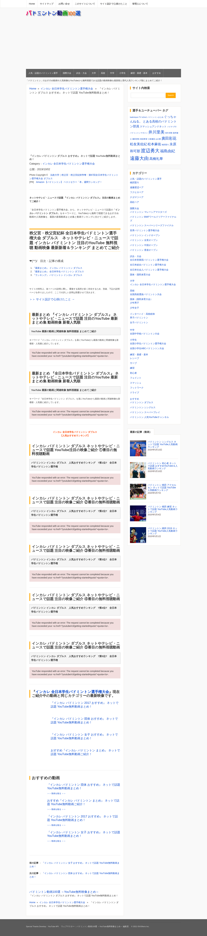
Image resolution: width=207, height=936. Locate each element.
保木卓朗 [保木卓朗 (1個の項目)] (168, 133)
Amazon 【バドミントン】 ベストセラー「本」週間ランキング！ (69, 182)
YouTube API (53, 926)
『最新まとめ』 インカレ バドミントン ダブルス (57, 268)
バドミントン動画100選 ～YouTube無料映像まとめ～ (64, 891)
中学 (112, 73)
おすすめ (156, 73)
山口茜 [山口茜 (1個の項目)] (158, 139)
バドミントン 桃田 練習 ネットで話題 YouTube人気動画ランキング (163, 509)
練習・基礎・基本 (139, 73)
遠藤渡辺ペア (137, 187)
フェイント (135, 378)
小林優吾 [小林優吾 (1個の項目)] (151, 139)
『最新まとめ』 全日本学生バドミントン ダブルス (58, 271)
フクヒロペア (137, 192)
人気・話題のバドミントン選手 (43, 73)
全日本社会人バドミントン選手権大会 (149, 269)
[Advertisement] (103, 42)
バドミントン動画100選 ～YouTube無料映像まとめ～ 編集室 (103, 926)
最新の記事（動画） (141, 432)
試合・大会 (81, 73)
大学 (94, 73)
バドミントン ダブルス (141, 402)
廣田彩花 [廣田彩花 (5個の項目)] (168, 138)
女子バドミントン (139, 322)
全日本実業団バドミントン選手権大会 (149, 260)
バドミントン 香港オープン (144, 250)
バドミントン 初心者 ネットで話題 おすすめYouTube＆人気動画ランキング (163, 466)
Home (32, 3)
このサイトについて (85, 3)
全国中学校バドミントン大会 (144, 333)
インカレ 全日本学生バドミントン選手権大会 (67, 88)
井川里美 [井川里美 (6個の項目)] (156, 132)
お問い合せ (64, 3)
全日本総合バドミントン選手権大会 (148, 264)
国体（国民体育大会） (141, 299)
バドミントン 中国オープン (144, 245)
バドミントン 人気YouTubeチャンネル (149, 417)
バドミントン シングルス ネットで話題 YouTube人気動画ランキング (163, 444)
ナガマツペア (137, 197)
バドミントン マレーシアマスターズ (148, 212)
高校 (103, 73)
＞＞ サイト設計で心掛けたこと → (52, 299)
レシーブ (134, 358)
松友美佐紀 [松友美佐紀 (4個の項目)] (138, 144)
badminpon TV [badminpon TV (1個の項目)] (135, 117)
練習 (132, 368)
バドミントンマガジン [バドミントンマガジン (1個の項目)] (139, 133)
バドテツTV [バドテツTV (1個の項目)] (171, 127)
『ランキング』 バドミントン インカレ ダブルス (57, 275)
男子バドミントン (139, 317)
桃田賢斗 (134, 182)
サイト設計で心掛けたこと (113, 3)
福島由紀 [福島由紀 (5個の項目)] (167, 151)
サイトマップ (46, 3)
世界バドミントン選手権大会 (144, 230)
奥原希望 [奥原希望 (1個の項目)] (143, 139)
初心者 (133, 373)
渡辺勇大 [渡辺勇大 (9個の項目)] (150, 150)
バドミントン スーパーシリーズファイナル (152, 225)
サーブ (133, 363)
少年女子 (134, 307)
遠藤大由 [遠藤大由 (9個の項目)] (139, 158)
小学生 (122, 73)
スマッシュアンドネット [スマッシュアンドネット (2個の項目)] (153, 126)
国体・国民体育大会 (140, 274)
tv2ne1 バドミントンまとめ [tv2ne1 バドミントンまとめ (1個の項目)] (152, 117)
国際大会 (67, 73)
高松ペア (134, 202)
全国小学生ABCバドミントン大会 (147, 348)
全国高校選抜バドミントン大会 (146, 294)
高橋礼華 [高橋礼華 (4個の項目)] (156, 159)
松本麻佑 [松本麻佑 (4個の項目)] (154, 144)
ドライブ (134, 392)
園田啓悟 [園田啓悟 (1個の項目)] (136, 139)
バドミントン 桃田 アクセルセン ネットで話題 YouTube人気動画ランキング (162, 487)
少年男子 (134, 302)
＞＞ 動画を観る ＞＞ (56, 793)
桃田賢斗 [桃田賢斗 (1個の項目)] (165, 145)
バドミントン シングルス (142, 407)
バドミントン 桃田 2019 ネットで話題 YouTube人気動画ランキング (163, 531)
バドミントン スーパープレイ (145, 412)
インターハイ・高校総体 (142, 314)
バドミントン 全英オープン (144, 240)
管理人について (140, 3)
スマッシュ (135, 383)
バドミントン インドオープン (145, 235)
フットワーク (137, 387)
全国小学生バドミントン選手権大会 (148, 343)
